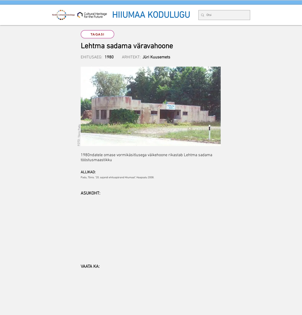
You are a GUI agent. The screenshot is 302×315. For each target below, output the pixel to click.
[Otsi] (223, 15)
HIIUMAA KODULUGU (151, 15)
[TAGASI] (97, 34)
